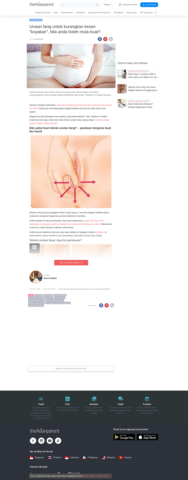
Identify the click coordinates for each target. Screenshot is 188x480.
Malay (108, 4)
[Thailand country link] (54, 456)
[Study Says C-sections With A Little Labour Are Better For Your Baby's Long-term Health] (138, 73)
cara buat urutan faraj (36, 297)
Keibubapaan (67, 12)
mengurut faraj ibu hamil (37, 299)
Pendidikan (118, 12)
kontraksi (99, 231)
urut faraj (38, 294)
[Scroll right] (156, 12)
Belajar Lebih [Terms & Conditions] (89, 476)
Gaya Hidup (132, 12)
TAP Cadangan (146, 12)
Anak (56, 12)
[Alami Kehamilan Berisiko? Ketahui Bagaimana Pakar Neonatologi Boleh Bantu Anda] (138, 103)
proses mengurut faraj (36, 304)
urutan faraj (47, 294)
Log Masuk (149, 4)
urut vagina (49, 297)
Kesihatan (80, 12)
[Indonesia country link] (72, 456)
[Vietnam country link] (125, 456)
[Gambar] (94, 406)
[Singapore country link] (37, 456)
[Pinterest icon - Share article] (105, 38)
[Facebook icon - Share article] (100, 38)
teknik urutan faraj (59, 294)
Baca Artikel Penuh (71, 262)
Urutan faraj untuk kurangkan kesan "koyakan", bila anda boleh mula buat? (84, 288)
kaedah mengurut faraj (36, 302)
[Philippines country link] (90, 456)
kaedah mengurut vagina (55, 299)
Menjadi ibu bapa (42, 12)
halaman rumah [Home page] (34, 288)
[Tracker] (147, 406)
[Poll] (67, 406)
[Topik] (120, 406)
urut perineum (59, 297)
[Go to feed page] (42, 5)
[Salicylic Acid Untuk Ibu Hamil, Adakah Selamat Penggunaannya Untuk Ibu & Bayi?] (138, 88)
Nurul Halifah (50, 277)
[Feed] (41, 406)
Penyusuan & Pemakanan (99, 12)
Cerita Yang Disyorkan (132, 62)
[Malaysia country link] (108, 456)
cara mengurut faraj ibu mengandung (58, 302)
